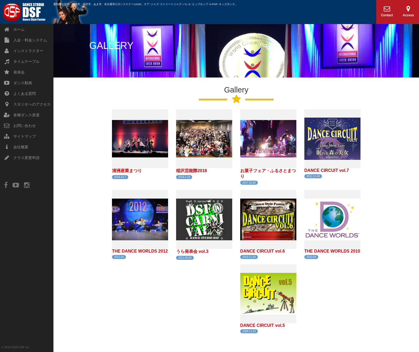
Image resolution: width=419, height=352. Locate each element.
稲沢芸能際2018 (191, 170)
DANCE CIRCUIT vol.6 (262, 251)
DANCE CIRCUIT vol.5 (262, 325)
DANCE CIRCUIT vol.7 (326, 170)
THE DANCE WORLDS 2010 (332, 251)
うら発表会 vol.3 (192, 251)
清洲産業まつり (127, 170)
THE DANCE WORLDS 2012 (140, 251)
